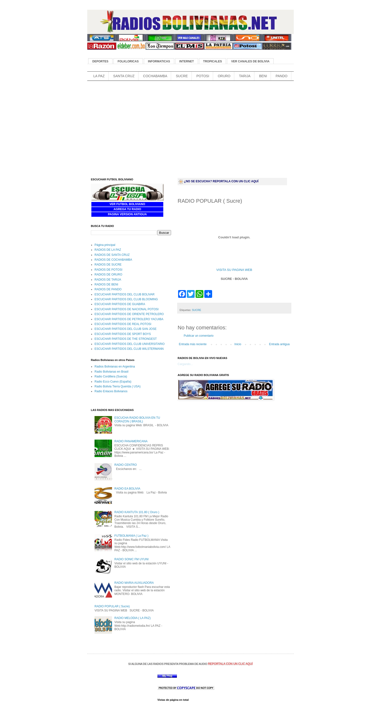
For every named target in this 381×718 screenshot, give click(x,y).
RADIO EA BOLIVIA (127, 488)
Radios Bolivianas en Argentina (115, 366)
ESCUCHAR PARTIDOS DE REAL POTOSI (123, 324)
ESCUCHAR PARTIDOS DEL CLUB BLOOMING (126, 299)
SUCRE (182, 76)
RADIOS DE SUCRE (108, 264)
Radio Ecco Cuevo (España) (113, 381)
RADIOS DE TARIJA (108, 279)
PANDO (281, 76)
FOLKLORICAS (128, 61)
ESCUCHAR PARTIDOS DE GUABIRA (120, 304)
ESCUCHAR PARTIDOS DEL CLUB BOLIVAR (125, 294)
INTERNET (186, 61)
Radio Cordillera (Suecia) (111, 376)
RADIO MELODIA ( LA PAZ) (132, 618)
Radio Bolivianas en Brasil (111, 371)
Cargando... (185, 364)
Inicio (237, 344)
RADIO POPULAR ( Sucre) (112, 606)
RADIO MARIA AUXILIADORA (134, 582)
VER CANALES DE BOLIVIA (250, 61)
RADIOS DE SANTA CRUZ (112, 255)
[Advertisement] (175, 90)
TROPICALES (212, 61)
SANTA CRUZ (124, 76)
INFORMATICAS (159, 61)
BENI (263, 76)
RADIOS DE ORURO (108, 274)
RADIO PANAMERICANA (130, 441)
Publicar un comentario (199, 335)
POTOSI (202, 76)
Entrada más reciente (193, 344)
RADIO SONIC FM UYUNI (131, 559)
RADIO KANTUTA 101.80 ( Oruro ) (136, 512)
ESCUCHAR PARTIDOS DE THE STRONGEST (126, 339)
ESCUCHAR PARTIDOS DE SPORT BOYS (123, 334)
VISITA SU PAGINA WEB (234, 270)
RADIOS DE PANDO (108, 289)
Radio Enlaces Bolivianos (111, 391)
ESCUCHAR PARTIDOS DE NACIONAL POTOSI (127, 309)
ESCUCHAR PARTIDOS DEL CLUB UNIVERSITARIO (130, 344)
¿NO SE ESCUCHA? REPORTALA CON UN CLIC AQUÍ (221, 181)
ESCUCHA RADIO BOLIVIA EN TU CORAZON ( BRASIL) (137, 419)
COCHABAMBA (155, 76)
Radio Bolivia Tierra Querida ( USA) (117, 386)
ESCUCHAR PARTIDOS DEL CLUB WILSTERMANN (129, 349)
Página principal (105, 245)
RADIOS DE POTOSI (108, 269)
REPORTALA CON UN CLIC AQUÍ (230, 664)
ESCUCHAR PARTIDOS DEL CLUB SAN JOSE (125, 329)
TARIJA (245, 76)
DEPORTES (100, 61)
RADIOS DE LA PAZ (108, 249)
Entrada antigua (279, 344)
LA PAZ (98, 76)
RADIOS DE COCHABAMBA (113, 259)
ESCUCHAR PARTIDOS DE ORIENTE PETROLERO (129, 314)
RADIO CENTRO (125, 465)
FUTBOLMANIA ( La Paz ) (131, 535)
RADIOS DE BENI (106, 284)
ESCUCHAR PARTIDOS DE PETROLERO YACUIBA (129, 319)
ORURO (224, 76)
